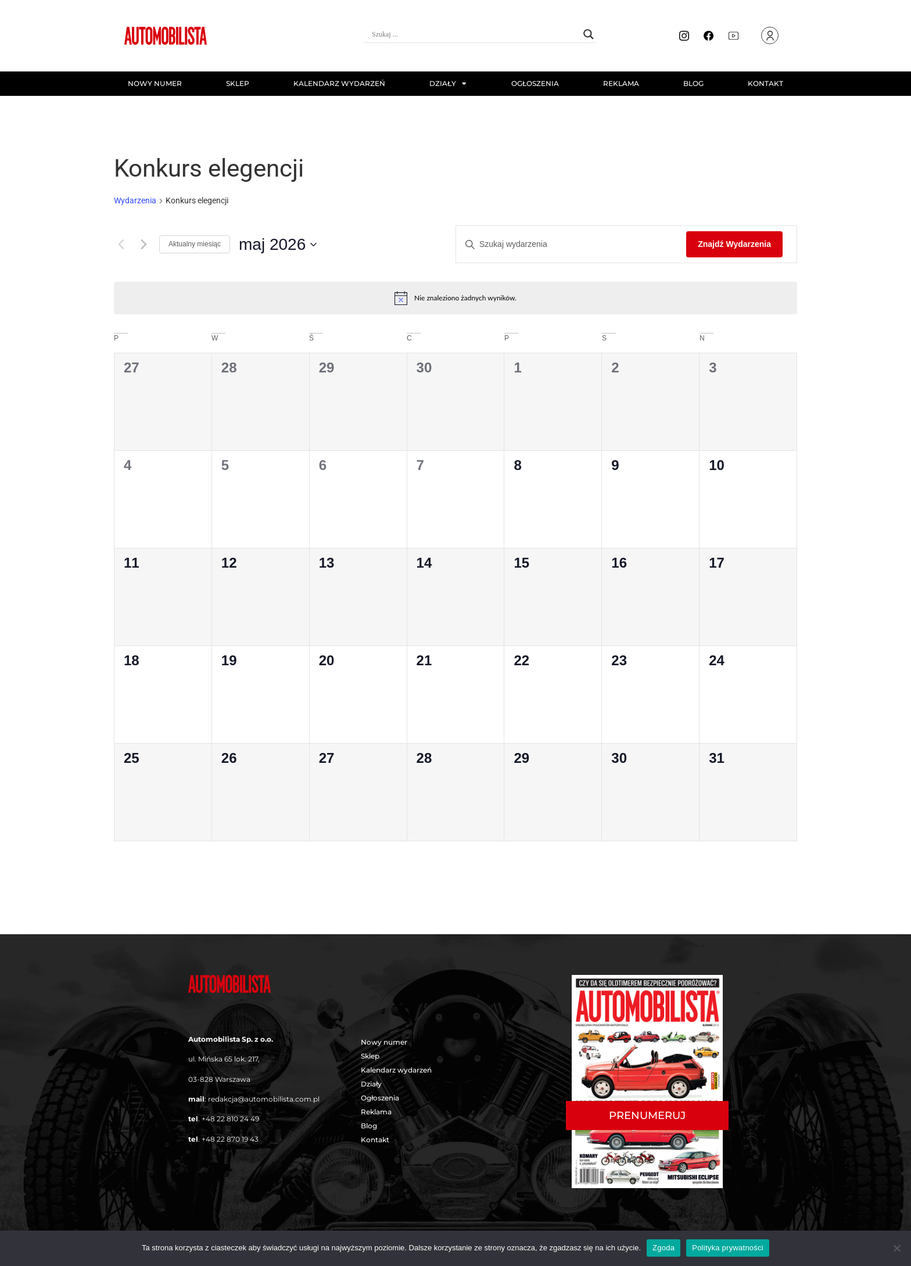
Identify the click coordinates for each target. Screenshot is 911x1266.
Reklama (621, 83)
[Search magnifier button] (588, 34)
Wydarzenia (135, 200)
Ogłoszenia (535, 83)
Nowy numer (155, 83)
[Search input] (475, 34)
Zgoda (663, 1247)
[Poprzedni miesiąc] (121, 245)
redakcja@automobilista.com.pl (264, 1099)
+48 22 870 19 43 (230, 1139)
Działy (448, 83)
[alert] (455, 298)
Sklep (237, 83)
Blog (693, 83)
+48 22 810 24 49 (230, 1118)
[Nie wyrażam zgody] (896, 1248)
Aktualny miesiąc (194, 244)
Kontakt (765, 83)
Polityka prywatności (727, 1247)
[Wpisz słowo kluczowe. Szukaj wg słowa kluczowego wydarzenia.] (571, 244)
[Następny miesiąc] (143, 245)
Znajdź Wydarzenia (734, 244)
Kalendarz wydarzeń (339, 83)
